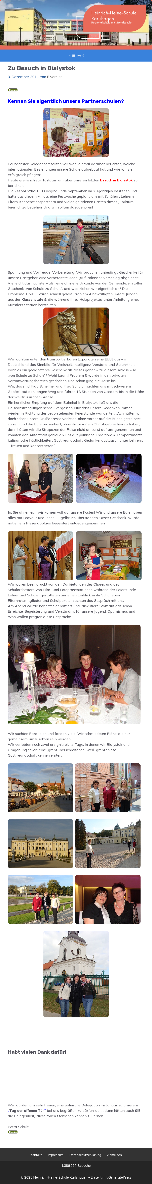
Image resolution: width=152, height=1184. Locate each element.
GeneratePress (119, 1177)
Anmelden (114, 1155)
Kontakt (36, 1155)
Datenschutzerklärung (85, 1155)
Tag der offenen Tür (26, 1110)
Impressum (55, 1155)
